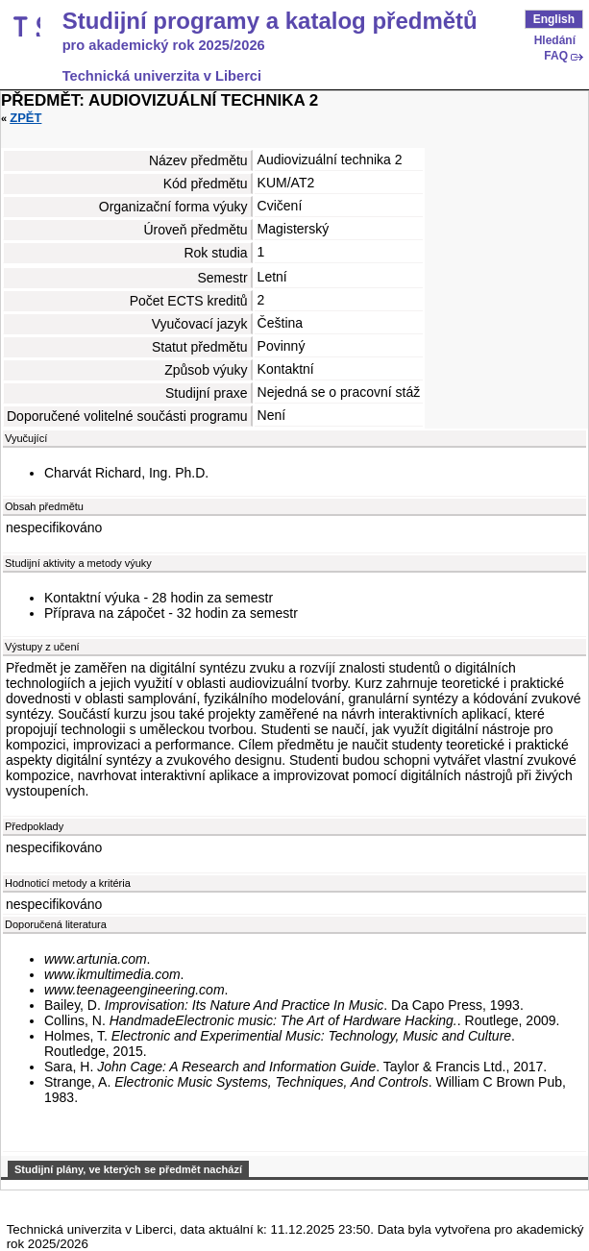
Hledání (555, 40)
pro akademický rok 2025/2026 (163, 45)
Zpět (25, 117)
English (554, 19)
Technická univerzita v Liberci (161, 76)
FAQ (556, 55)
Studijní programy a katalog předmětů (270, 21)
